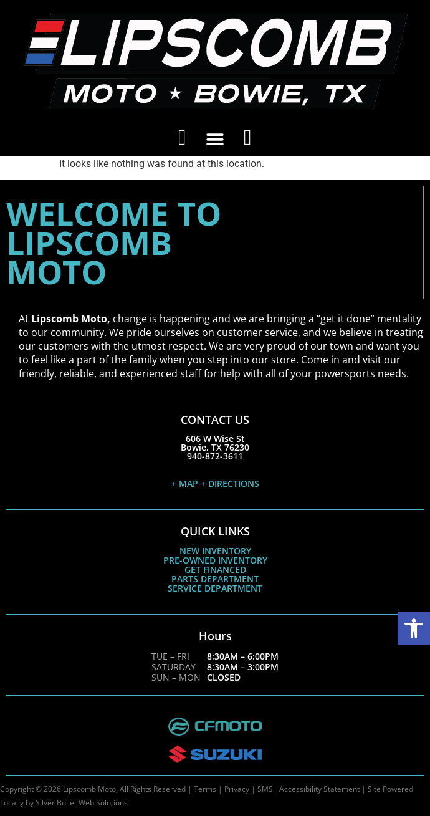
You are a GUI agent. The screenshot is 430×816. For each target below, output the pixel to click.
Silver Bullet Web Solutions (82, 802)
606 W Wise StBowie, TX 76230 (215, 443)
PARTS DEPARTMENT (215, 579)
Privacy (236, 789)
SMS (265, 789)
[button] (414, 628)
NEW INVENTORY (215, 551)
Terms (205, 789)
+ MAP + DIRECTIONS (215, 483)
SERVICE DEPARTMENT (215, 588)
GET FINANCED (215, 569)
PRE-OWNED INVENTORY (215, 560)
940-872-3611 (215, 456)
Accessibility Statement (319, 789)
